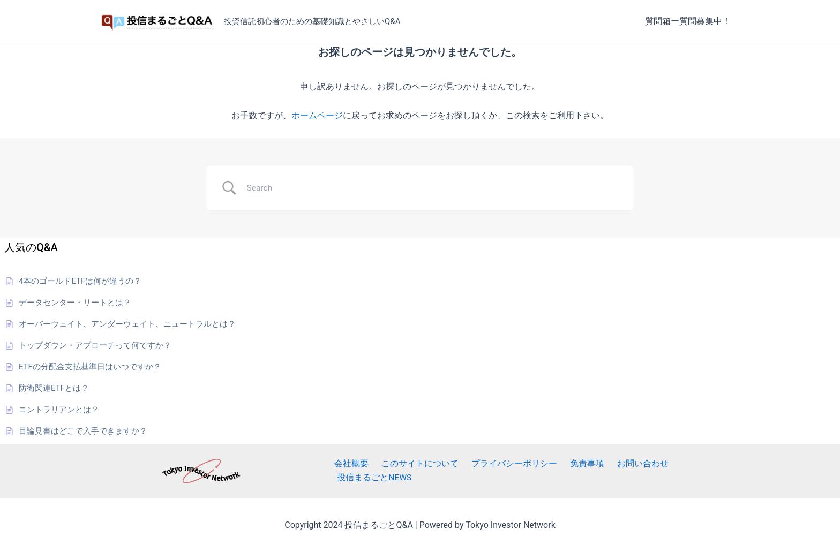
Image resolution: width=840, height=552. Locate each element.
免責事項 (570, 471)
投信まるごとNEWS (693, 471)
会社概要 (348, 471)
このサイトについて (412, 471)
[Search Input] (433, 188)
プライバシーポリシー (502, 471)
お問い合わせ (622, 471)
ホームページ (317, 115)
